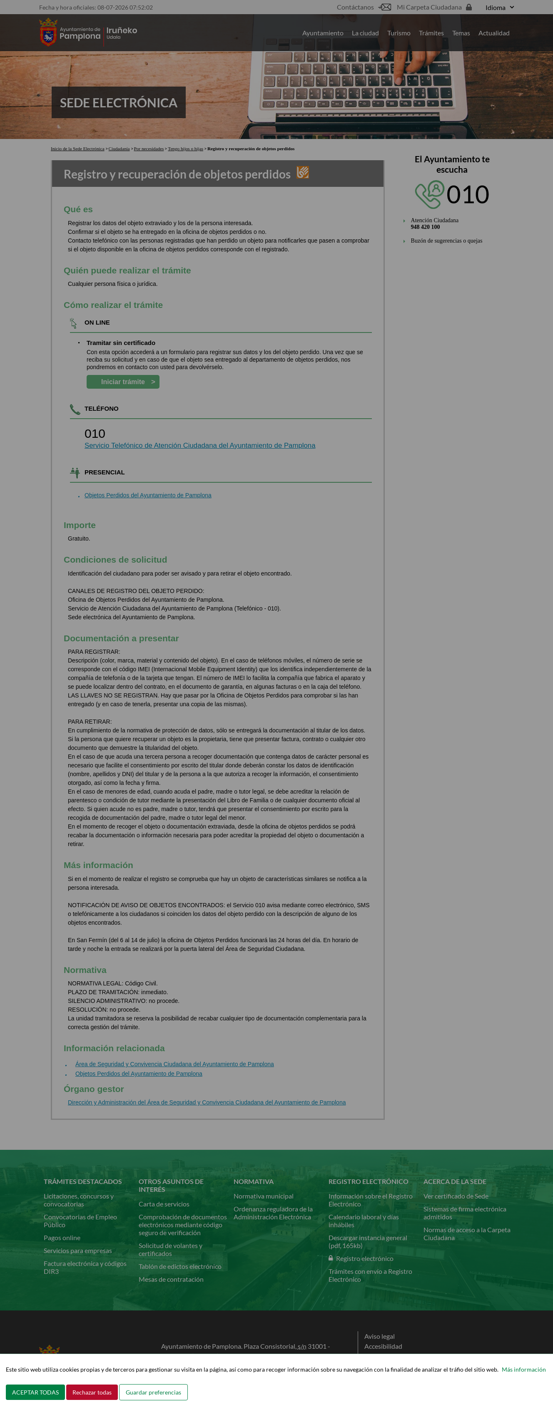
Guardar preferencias (153, 1392)
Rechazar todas (92, 1392)
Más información (524, 1369)
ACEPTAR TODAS (35, 1392)
